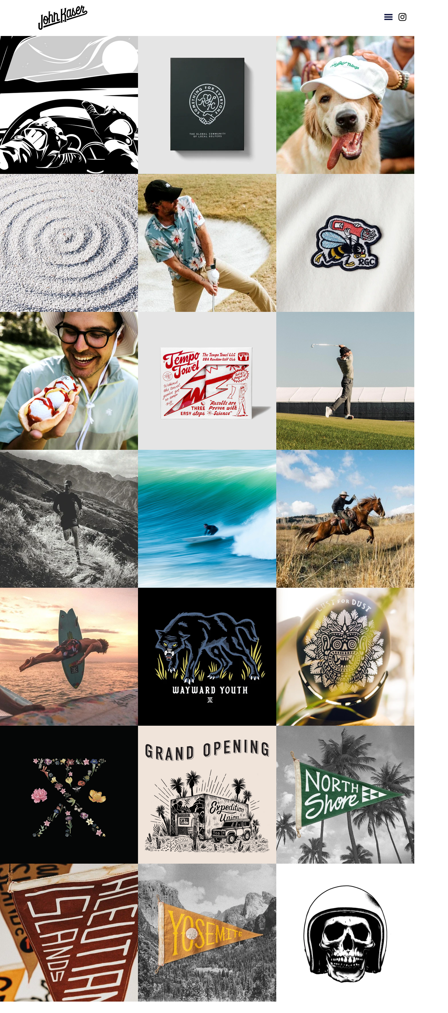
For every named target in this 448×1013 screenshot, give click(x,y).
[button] (388, 17)
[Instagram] (402, 17)
